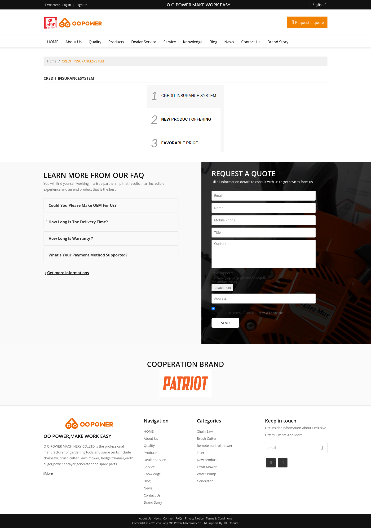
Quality (95, 41)
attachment (222, 288)
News (229, 41)
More (49, 473)
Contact (168, 518)
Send (225, 323)
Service (169, 41)
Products (116, 41)
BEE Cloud (231, 523)
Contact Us (250, 41)
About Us (74, 41)
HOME (52, 41)
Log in (66, 5)
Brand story (277, 41)
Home (52, 61)
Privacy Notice (194, 518)
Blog (213, 41)
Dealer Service (143, 41)
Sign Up (82, 5)
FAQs (179, 518)
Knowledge (193, 41)
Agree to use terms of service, (247, 311)
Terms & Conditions (270, 313)
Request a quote (309, 22)
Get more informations (68, 272)
